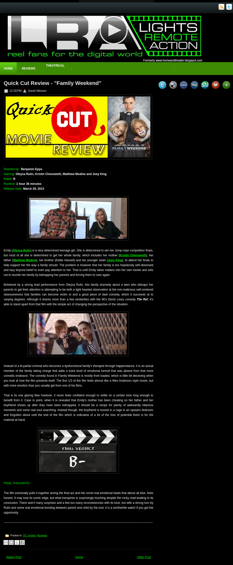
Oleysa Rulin (22, 250)
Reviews (28, 68)
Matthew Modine (24, 260)
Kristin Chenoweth (133, 255)
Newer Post (13, 557)
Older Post (144, 557)
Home (8, 68)
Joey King (115, 260)
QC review (29, 535)
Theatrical (55, 65)
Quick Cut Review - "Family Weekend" (52, 83)
